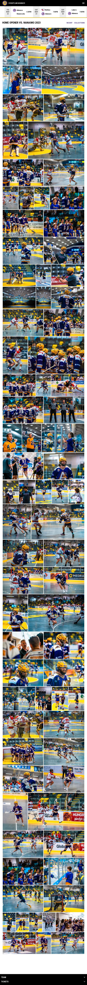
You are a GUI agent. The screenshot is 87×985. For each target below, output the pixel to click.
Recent (69, 23)
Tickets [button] (4, 982)
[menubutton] (83, 3)
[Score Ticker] (43, 11)
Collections (79, 23)
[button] (15, 46)
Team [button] (3, 977)
